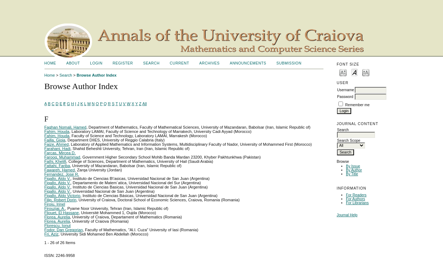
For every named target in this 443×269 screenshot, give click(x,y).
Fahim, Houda (56, 131)
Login (96, 63)
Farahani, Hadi (57, 148)
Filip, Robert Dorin (60, 200)
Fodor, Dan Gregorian (63, 230)
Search (151, 63)
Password (345, 97)
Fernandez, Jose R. (61, 174)
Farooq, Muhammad (62, 157)
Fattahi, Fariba (57, 166)
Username (345, 90)
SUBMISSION (288, 63)
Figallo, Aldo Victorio (62, 195)
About (73, 63)
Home (50, 63)
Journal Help (347, 215)
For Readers (356, 195)
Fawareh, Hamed (59, 170)
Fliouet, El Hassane (61, 213)
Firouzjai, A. (54, 208)
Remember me (357, 105)
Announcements (248, 63)
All (144, 104)
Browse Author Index (96, 75)
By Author (354, 170)
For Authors (355, 199)
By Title (352, 174)
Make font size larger (365, 72)
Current (179, 63)
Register (122, 63)
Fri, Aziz (51, 234)
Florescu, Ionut (57, 225)
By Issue (353, 166)
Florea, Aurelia (57, 217)
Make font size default (354, 72)
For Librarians (357, 203)
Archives (209, 63)
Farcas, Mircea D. (60, 153)
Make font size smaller (343, 72)
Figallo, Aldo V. (57, 178)
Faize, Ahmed (56, 144)
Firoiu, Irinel (54, 204)
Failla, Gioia (54, 140)
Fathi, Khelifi (55, 161)
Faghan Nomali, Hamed (65, 127)
